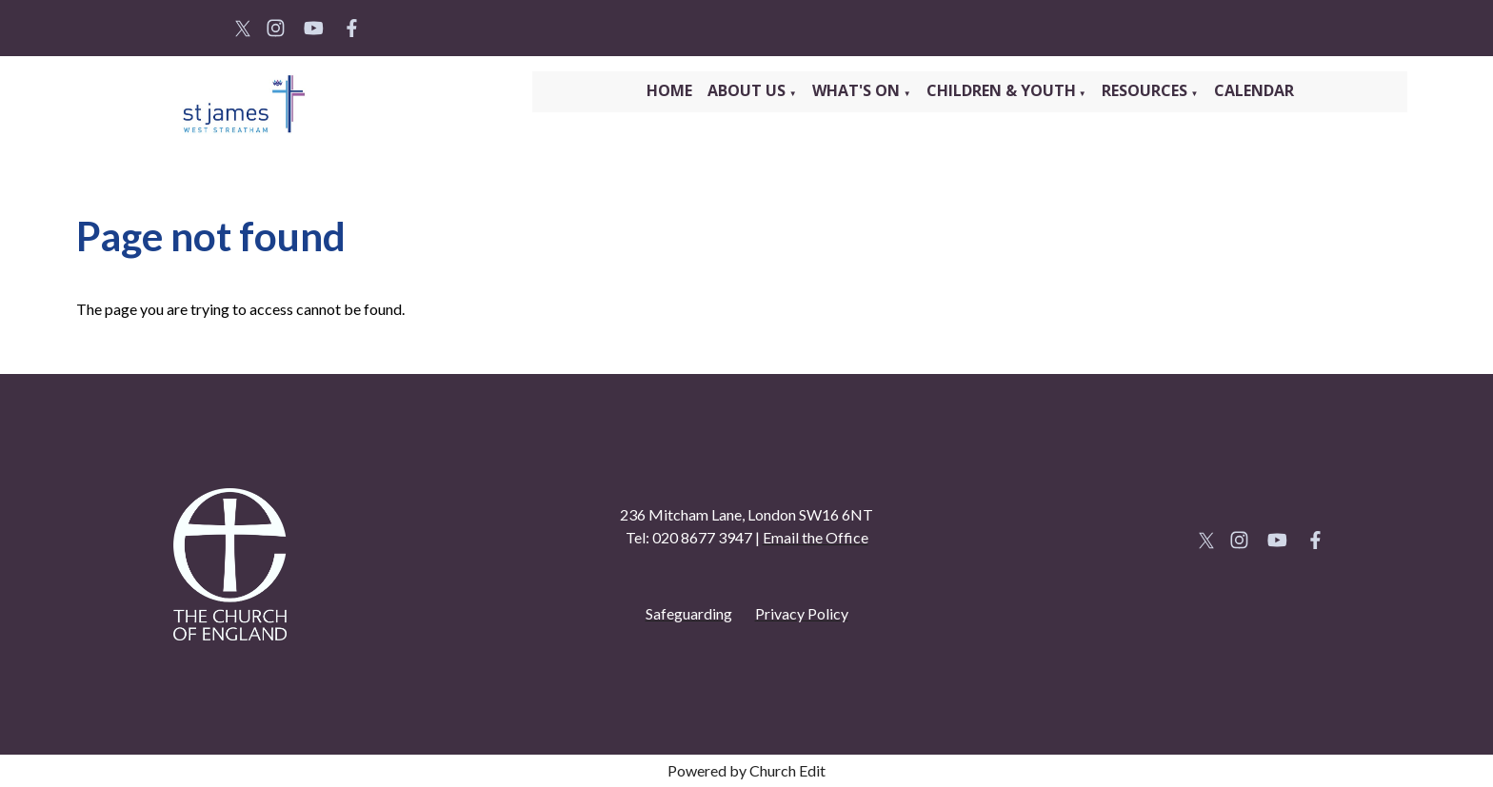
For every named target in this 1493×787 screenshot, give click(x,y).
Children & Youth (1001, 90)
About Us (748, 90)
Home (669, 90)
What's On (858, 90)
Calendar (1254, 90)
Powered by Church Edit (746, 770)
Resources (1146, 90)
